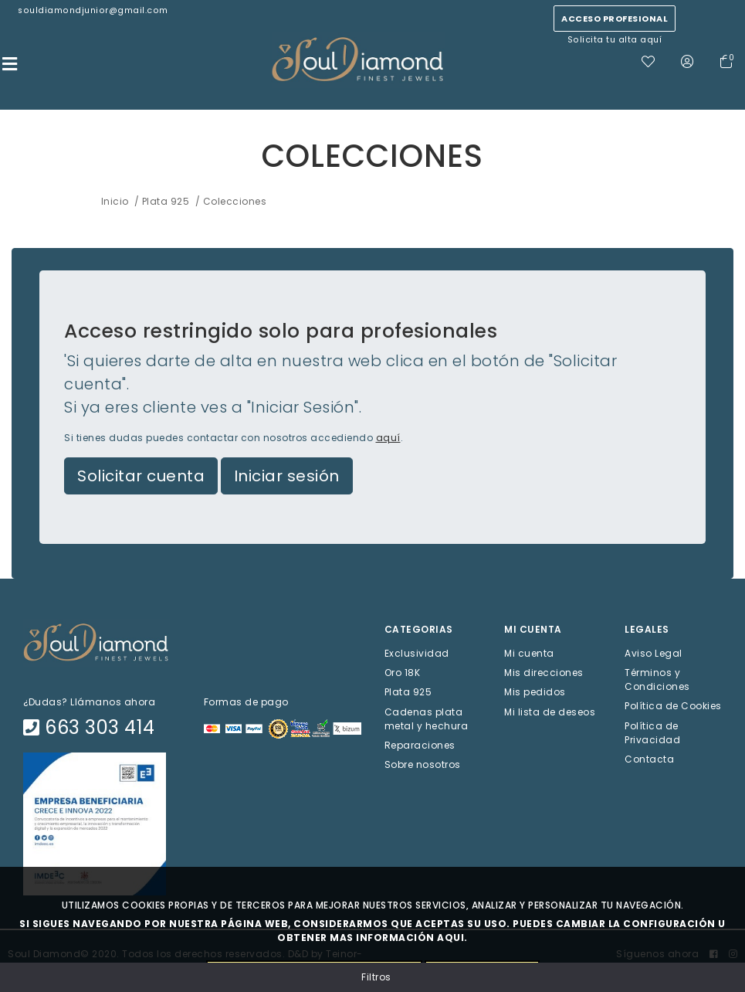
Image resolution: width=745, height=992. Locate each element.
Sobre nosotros (422, 764)
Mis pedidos (535, 691)
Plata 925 (408, 691)
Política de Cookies (673, 705)
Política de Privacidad (652, 732)
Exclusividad (416, 653)
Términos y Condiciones (657, 679)
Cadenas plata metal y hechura (426, 718)
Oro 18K (402, 672)
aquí (388, 437)
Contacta (649, 758)
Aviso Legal (653, 653)
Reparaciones (419, 744)
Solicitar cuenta (141, 476)
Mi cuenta (529, 653)
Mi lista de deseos (549, 711)
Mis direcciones (544, 672)
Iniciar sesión (287, 476)
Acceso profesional (614, 18)
